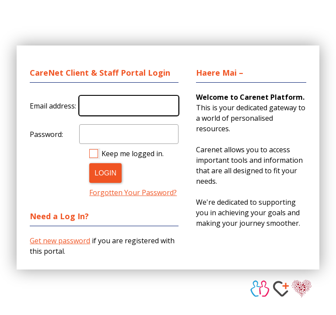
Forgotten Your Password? (133, 192)
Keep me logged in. (133, 153)
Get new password (60, 240)
